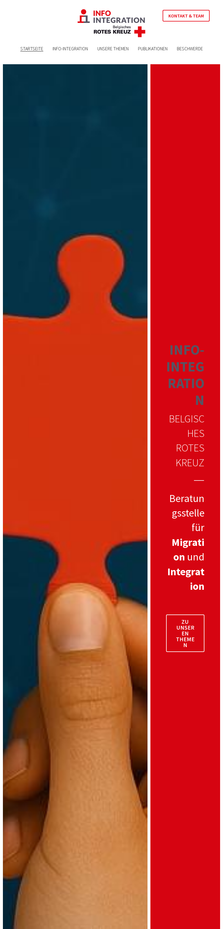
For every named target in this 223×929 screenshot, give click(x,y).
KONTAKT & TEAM (186, 16)
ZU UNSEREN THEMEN (185, 633)
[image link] (111, 22)
